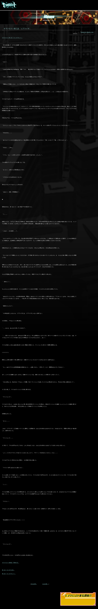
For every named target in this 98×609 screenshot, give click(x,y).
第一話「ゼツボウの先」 (8, 570)
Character (54, 5)
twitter (77, 6)
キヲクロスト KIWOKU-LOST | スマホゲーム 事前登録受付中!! (9, 5)
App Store (78, 3)
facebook (74, 6)
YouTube (83, 6)
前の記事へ (34, 584)
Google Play (90, 3)
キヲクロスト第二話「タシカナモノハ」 (12, 37)
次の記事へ (45, 584)
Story (45, 5)
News (21, 5)
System (37, 5)
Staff (63, 5)
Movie (29, 5)
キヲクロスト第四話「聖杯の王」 (10, 562)
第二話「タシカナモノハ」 (9, 573)
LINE (80, 6)
